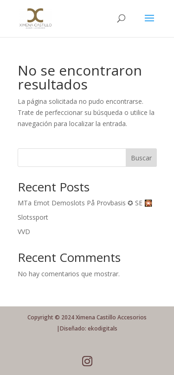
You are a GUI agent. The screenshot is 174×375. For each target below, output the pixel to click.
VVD (24, 231)
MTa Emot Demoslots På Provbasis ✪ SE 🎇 (85, 202)
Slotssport (33, 217)
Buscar (141, 157)
